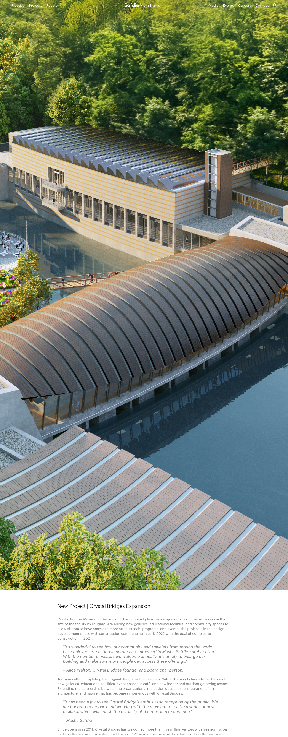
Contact (262, 5)
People (52, 5)
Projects (35, 5)
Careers (244, 5)
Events (228, 5)
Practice (18, 5)
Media (214, 5)
